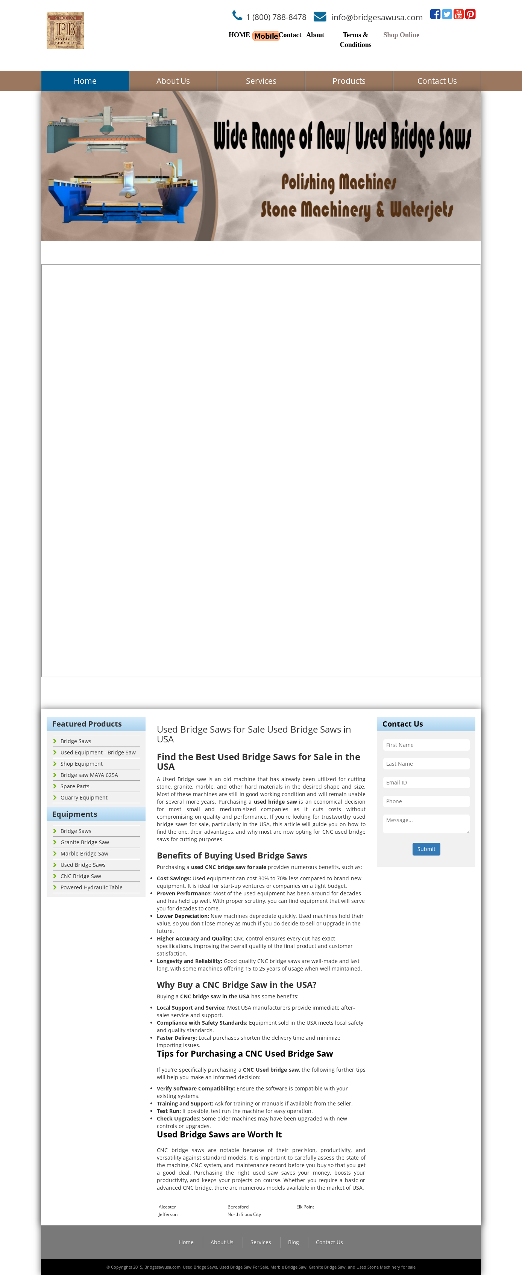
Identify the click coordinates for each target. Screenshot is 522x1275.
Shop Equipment (78, 763)
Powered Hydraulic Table (88, 887)
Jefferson (168, 1214)
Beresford (238, 1207)
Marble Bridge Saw (80, 853)
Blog (293, 1242)
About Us (173, 81)
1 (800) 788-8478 (276, 17)
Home (85, 81)
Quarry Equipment (80, 797)
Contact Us (437, 81)
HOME (239, 35)
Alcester (167, 1207)
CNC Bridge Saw (77, 876)
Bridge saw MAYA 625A (85, 774)
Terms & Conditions (356, 39)
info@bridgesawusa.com (377, 17)
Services (261, 81)
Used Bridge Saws (79, 864)
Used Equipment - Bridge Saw (94, 752)
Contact (289, 35)
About (315, 35)
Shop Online (402, 35)
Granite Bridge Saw (81, 842)
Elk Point (305, 1207)
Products (349, 81)
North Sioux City (244, 1214)
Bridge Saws (72, 741)
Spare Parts (71, 786)
